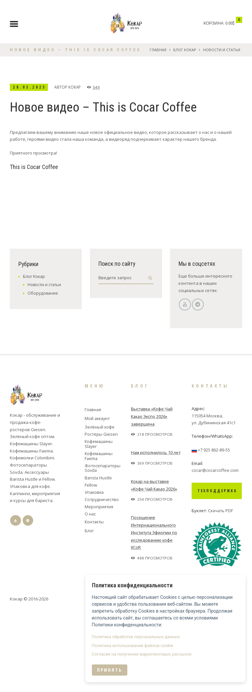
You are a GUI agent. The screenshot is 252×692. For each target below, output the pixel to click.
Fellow (91, 564)
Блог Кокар (184, 49)
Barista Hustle (99, 557)
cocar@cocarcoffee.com (215, 550)
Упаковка (95, 571)
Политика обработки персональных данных (152, 640)
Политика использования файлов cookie (148, 648)
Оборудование (43, 372)
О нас (90, 593)
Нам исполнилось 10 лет (156, 532)
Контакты (95, 601)
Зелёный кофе (100, 506)
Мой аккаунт (98, 498)
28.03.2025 (31, 87)
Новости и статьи (221, 49)
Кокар (77, 87)
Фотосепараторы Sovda (101, 547)
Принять (125, 673)
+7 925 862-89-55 (214, 529)
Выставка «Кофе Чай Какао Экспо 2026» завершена (153, 495)
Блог (89, 610)
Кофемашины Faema (99, 535)
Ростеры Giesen (101, 513)
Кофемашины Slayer (99, 522)
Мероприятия (99, 586)
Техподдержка (217, 570)
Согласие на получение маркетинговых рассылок (157, 657)
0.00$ (230, 23)
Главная (157, 49)
